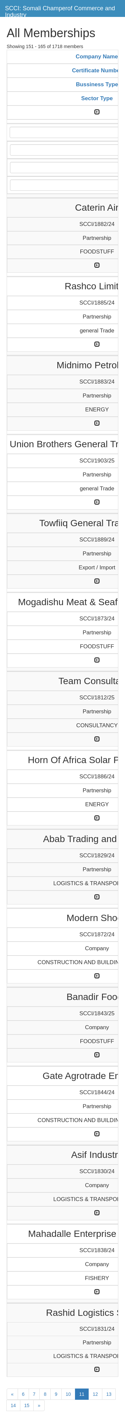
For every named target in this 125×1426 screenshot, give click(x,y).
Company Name (97, 56)
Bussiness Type (97, 84)
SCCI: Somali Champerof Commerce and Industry (60, 11)
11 (82, 1394)
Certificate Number (97, 70)
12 (95, 1394)
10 (68, 1394)
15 (27, 1405)
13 (109, 1394)
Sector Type (97, 98)
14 (13, 1405)
